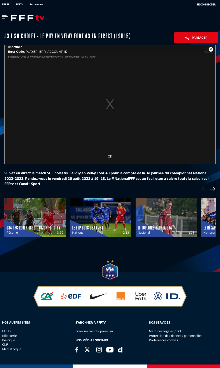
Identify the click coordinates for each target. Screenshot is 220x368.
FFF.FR (5, 4)
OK (110, 156)
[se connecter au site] (206, 5)
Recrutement (37, 4)
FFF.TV (19, 4)
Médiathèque (11, 349)
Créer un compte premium (94, 331)
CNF (5, 344)
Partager (199, 37)
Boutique (8, 340)
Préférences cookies (163, 340)
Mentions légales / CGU (165, 331)
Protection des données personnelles (175, 336)
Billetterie (9, 336)
